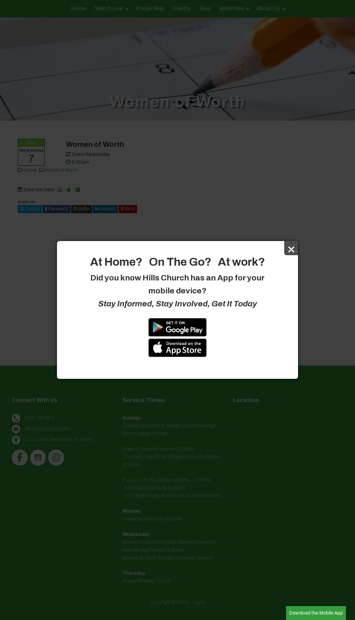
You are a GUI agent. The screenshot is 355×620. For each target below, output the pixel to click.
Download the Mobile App (316, 612)
